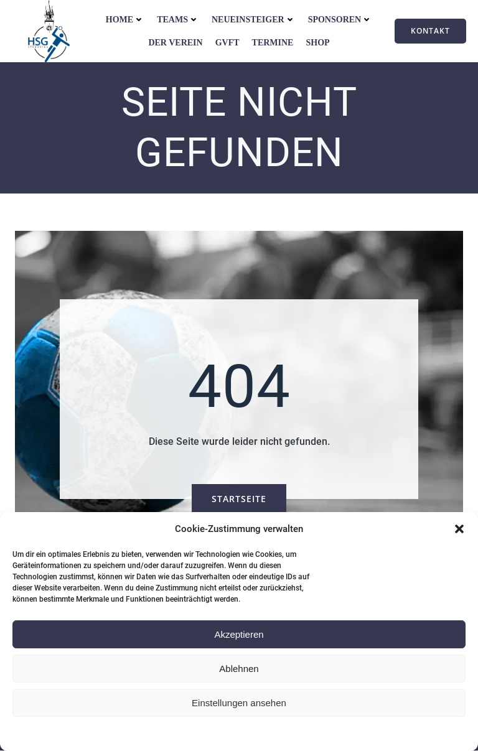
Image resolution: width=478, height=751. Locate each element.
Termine (273, 42)
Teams (178, 19)
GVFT (227, 42)
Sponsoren (340, 19)
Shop (317, 42)
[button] (459, 529)
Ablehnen (238, 668)
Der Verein (175, 42)
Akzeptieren (238, 634)
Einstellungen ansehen (239, 702)
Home (125, 19)
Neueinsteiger (254, 19)
